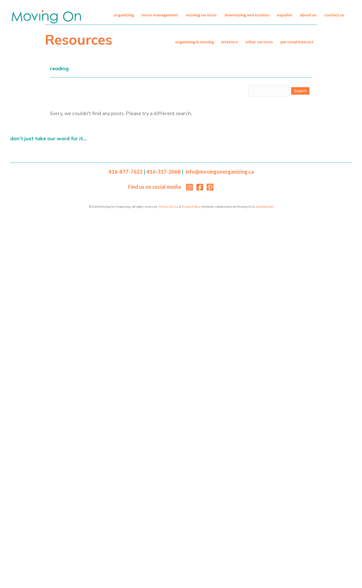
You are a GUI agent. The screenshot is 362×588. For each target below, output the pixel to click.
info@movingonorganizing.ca (219, 171)
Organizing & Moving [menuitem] (194, 41)
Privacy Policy (191, 206)
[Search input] (268, 91)
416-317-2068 (163, 171)
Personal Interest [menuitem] (296, 41)
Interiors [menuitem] (229, 41)
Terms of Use (169, 206)
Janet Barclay (264, 206)
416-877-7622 (125, 171)
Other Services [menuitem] (259, 41)
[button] (300, 91)
